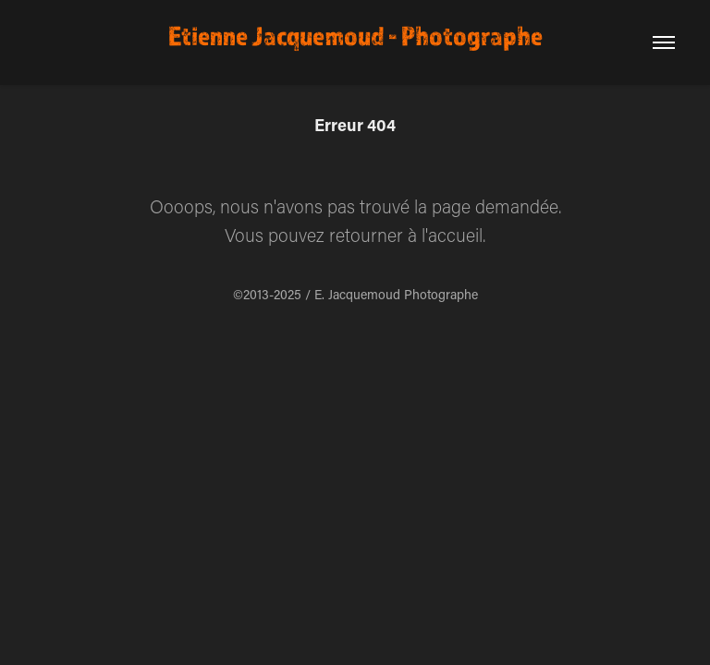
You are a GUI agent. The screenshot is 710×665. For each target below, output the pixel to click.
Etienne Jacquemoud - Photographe (355, 35)
